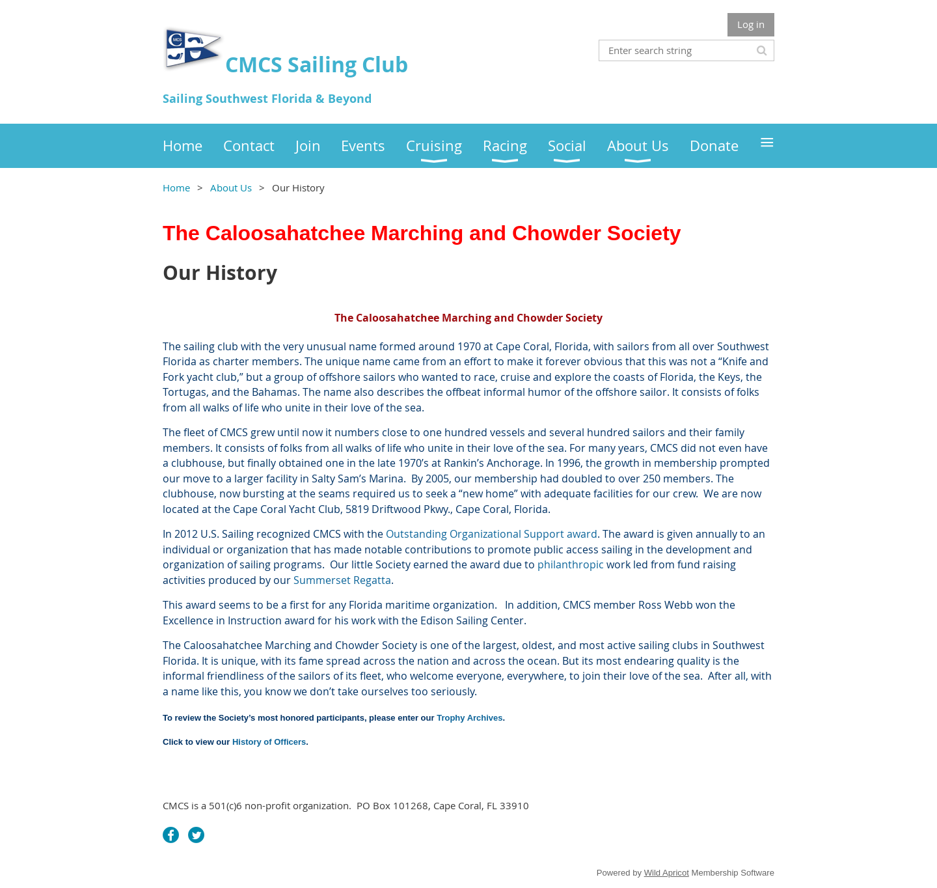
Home (176, 187)
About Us (231, 187)
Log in (751, 24)
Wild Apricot (666, 873)
